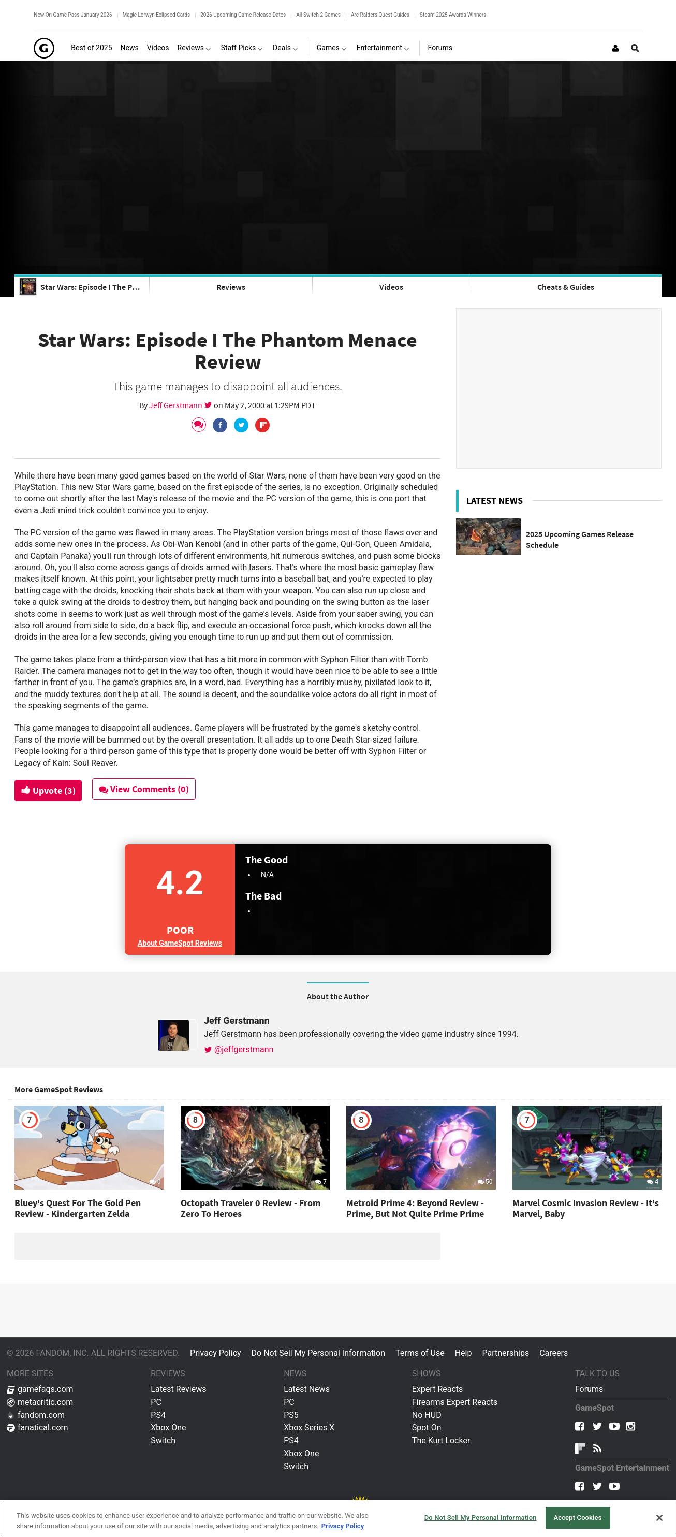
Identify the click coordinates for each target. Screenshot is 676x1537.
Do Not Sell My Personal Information (318, 1353)
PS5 (291, 1415)
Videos (391, 287)
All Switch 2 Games (318, 15)
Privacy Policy (215, 1353)
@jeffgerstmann (238, 1049)
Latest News (307, 1389)
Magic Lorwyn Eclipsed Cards (156, 15)
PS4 (158, 1415)
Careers (553, 1353)
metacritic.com (40, 1402)
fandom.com (36, 1415)
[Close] (659, 1517)
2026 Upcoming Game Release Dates (243, 15)
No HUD (427, 1415)
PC (156, 1402)
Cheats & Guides (565, 287)
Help (463, 1353)
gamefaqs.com (40, 1389)
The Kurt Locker (441, 1440)
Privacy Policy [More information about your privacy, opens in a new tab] (342, 1526)
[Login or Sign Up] (615, 48)
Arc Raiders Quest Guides (380, 15)
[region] (338, 1518)
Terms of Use (420, 1353)
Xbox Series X (309, 1427)
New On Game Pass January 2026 (73, 15)
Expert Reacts (437, 1389)
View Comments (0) (145, 789)
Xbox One (168, 1427)
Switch (163, 1440)
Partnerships (505, 1353)
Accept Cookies (577, 1517)
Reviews (230, 287)
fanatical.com (37, 1427)
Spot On (427, 1427)
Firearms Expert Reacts (454, 1402)
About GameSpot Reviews (180, 943)
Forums (589, 1389)
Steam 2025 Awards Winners (453, 15)
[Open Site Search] (635, 48)
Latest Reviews (178, 1389)
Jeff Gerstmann (176, 405)
